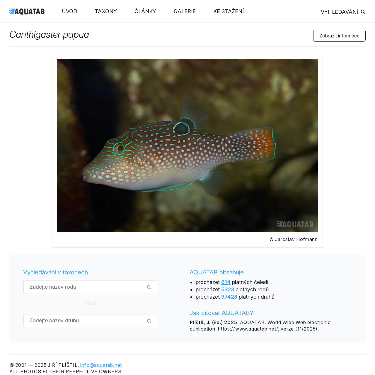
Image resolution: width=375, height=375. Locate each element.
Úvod (69, 11)
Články (145, 11)
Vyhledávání (343, 12)
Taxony (106, 11)
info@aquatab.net (101, 365)
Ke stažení (228, 11)
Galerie (185, 11)
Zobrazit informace (339, 36)
